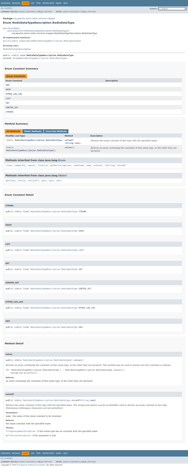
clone (9, 165)
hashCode (79, 165)
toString (110, 165)
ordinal (98, 165)
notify (22, 180)
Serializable (10, 41)
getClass (11, 180)
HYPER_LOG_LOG (14, 94)
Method (48, 12)
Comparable (25, 41)
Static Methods (33, 131)
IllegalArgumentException (20, 431)
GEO (7, 85)
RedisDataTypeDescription (17, 49)
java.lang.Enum (15, 31)
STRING (9, 112)
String (69, 143)
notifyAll (33, 180)
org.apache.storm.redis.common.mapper (34, 18)
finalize (43, 165)
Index (59, 3)
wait (44, 180)
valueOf (69, 140)
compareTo (20, 165)
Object (62, 175)
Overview (5, 3)
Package (16, 3)
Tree (38, 3)
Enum (15, 58)
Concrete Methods (56, 131)
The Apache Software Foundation (31, 465)
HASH (8, 89)
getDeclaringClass (60, 165)
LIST (8, 98)
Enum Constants (27, 12)
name (88, 165)
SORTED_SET (12, 107)
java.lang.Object (11, 28)
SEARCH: (153, 9)
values (68, 147)
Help (65, 3)
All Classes (6, 8)
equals (32, 165)
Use (32, 3)
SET (7, 103)
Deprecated (48, 3)
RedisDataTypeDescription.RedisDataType (46, 31)
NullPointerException (18, 435)
